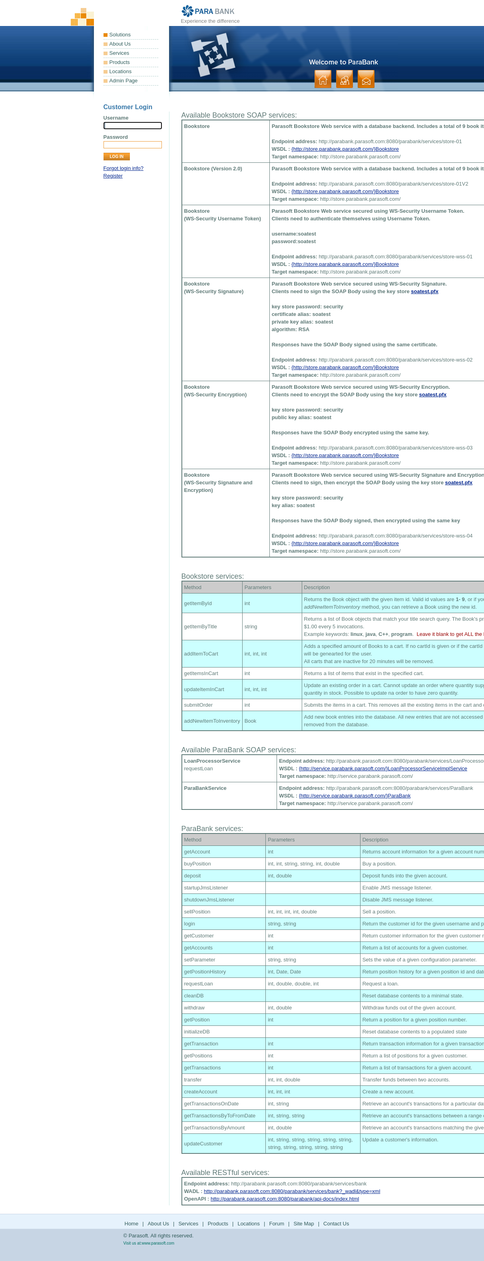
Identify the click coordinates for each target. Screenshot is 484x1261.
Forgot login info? (123, 168)
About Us (120, 44)
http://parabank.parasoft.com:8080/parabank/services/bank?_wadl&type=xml (292, 1191)
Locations (121, 71)
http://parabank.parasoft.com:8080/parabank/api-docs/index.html (285, 1199)
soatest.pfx (424, 291)
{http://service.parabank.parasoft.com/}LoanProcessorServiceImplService (383, 768)
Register (113, 176)
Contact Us (336, 1224)
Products (120, 62)
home (323, 79)
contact (366, 79)
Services (119, 53)
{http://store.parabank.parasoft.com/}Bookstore (345, 149)
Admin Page (124, 81)
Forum (276, 1224)
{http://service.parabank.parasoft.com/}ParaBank (355, 796)
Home (132, 1224)
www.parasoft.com (157, 1243)
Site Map (303, 1224)
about (344, 79)
